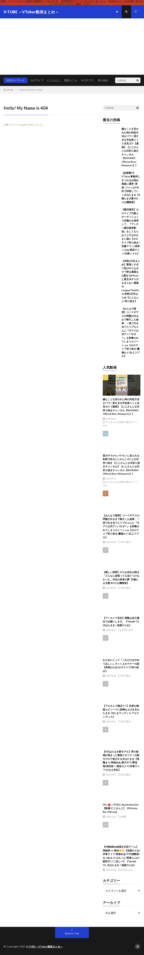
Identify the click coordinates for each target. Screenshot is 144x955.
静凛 (124, 816)
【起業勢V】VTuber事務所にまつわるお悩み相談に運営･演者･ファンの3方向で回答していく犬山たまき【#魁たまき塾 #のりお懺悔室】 (131, 187)
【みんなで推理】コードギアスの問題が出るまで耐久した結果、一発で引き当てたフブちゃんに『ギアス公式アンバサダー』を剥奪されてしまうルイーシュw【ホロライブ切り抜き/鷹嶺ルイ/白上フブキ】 (121, 526)
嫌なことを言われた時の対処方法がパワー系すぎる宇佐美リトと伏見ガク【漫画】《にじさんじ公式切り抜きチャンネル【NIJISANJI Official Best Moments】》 (130, 147)
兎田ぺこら (70, 80)
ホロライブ (37, 80)
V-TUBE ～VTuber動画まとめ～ (44, 946)
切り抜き (103, 80)
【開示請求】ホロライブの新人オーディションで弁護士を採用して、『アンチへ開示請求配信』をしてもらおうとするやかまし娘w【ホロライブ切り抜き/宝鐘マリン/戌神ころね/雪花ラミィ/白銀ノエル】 (131, 231)
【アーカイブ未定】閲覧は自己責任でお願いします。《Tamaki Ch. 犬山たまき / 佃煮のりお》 (121, 621)
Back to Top (72, 933)
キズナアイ (87, 80)
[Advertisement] (72, 46)
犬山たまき (127, 630)
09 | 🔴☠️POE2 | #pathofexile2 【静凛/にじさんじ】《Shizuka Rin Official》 (121, 808)
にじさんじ (53, 80)
